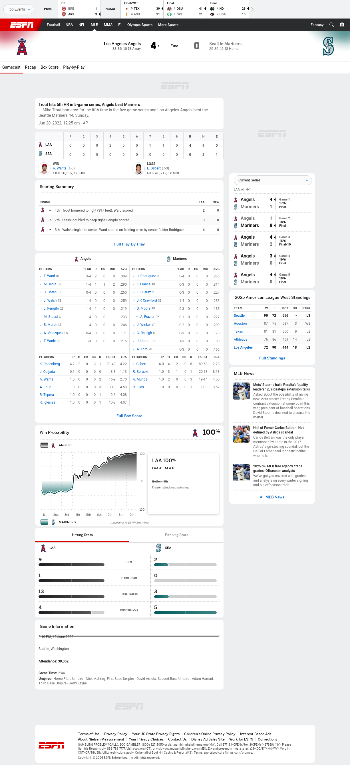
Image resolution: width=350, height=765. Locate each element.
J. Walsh (50, 300)
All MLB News (272, 497)
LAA (48, 145)
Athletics (240, 339)
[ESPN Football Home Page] (53, 25)
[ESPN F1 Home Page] (120, 25)
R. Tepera (47, 395)
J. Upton (143, 341)
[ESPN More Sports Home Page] (168, 25)
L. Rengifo (51, 308)
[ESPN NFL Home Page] (82, 25)
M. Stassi (51, 317)
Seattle (239, 316)
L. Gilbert (139, 364)
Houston (240, 324)
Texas (238, 332)
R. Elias (138, 387)
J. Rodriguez (146, 276)
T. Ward (49, 276)
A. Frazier (147, 317)
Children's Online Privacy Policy (210, 734)
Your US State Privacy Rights (156, 734)
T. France (143, 284)
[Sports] (19, 9)
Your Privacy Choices (146, 739)
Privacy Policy (115, 734)
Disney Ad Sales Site (208, 739)
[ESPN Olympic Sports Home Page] (139, 25)
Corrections (267, 739)
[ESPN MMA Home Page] (108, 25)
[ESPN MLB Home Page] (94, 25)
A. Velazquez (53, 333)
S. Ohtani (50, 292)
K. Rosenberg (50, 364)
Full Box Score (129, 416)
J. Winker (144, 325)
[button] (331, 24)
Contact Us (177, 739)
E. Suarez (144, 292)
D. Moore (143, 308)
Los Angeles (243, 347)
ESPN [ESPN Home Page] (22, 25)
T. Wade (50, 341)
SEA (48, 154)
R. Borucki (140, 372)
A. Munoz (140, 379)
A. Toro (142, 349)
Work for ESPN (241, 739)
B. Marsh (50, 325)
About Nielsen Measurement (101, 739)
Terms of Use (89, 734)
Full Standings (272, 358)
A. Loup (45, 387)
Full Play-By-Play (129, 244)
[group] (272, 203)
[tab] (82, 535)
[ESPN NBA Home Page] (69, 25)
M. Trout (50, 284)
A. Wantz (46, 379)
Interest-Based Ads (255, 734)
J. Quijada (47, 372)
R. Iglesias (47, 402)
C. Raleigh (144, 333)
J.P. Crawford (147, 300)
